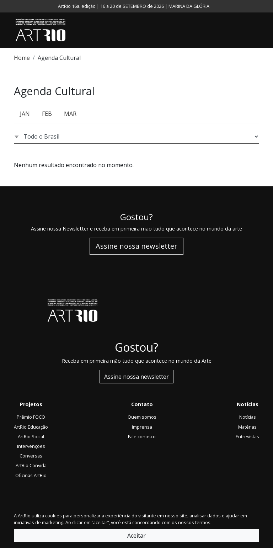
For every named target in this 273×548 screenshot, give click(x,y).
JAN (25, 114)
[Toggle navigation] (257, 30)
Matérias (247, 427)
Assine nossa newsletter (136, 246)
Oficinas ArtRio (31, 475)
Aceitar (136, 535)
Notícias (247, 417)
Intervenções (31, 446)
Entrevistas (247, 436)
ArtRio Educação (31, 427)
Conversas (31, 456)
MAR (70, 114)
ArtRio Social (31, 436)
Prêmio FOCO (31, 417)
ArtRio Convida (31, 465)
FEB (47, 114)
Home (22, 58)
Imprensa (142, 427)
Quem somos (142, 417)
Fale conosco (142, 436)
